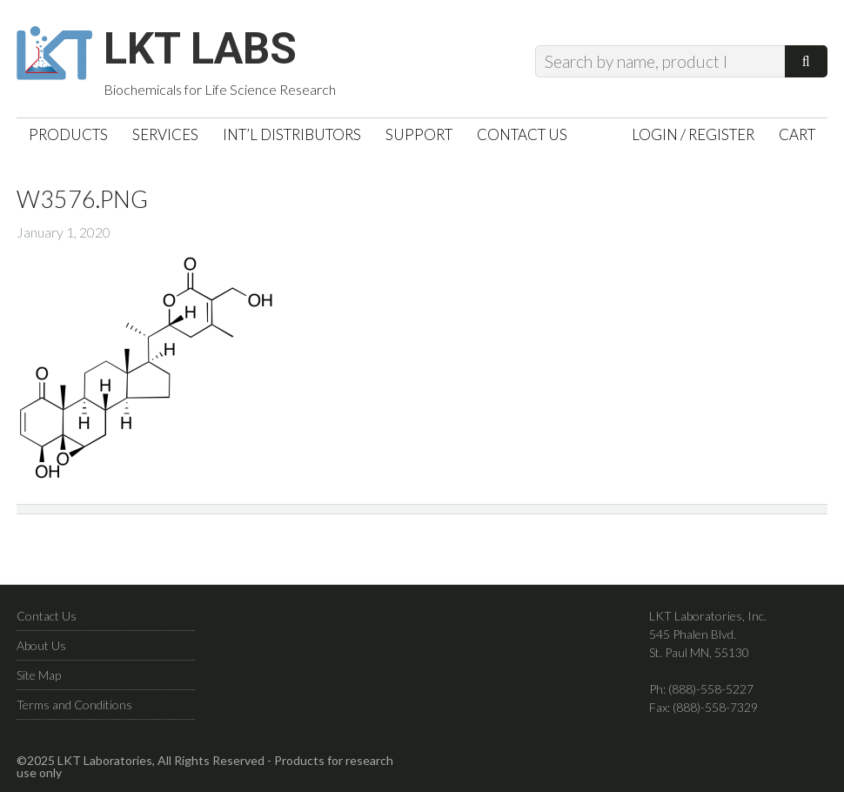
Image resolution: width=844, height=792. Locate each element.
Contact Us (47, 615)
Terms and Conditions (74, 704)
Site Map (39, 675)
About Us (41, 645)
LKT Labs (200, 48)
